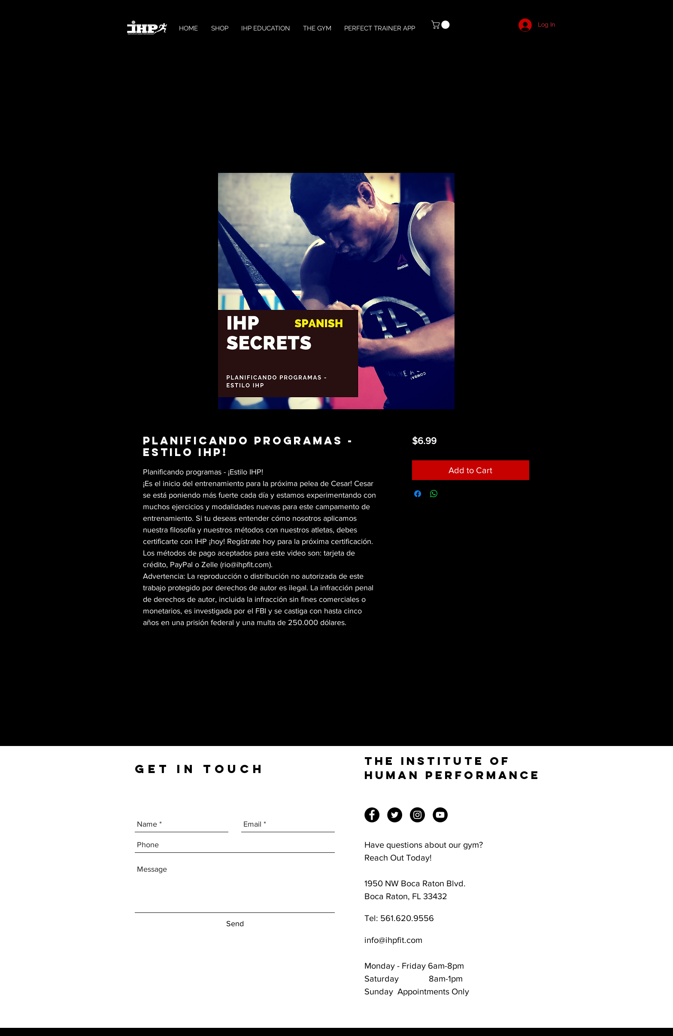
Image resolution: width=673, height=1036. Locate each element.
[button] (441, 25)
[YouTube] (440, 814)
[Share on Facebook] (417, 494)
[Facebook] (371, 814)
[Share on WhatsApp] (434, 494)
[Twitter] (394, 814)
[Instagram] (417, 814)
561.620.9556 (407, 918)
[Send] (235, 923)
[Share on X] (450, 494)
